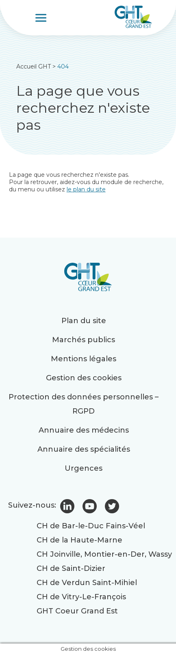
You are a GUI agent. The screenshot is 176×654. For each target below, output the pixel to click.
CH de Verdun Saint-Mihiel (87, 582)
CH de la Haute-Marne (79, 540)
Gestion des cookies (84, 377)
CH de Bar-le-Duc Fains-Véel (91, 525)
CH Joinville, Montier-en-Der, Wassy (104, 554)
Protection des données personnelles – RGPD (84, 404)
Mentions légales (83, 358)
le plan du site (86, 189)
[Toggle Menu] (41, 17)
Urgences (83, 468)
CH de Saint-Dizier (71, 568)
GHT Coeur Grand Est (77, 611)
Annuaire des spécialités (83, 449)
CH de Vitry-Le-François (81, 596)
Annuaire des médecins (84, 430)
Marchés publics (83, 339)
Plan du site (83, 320)
